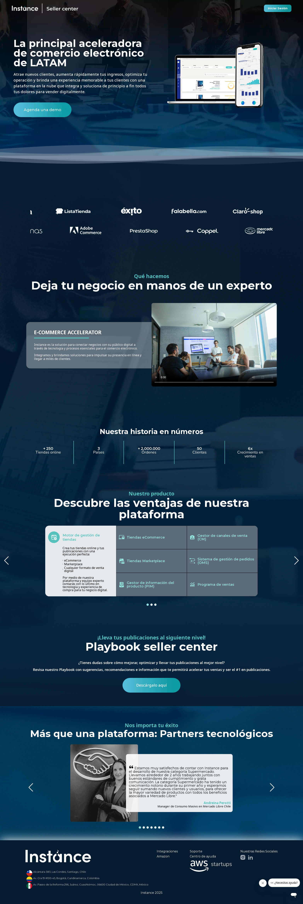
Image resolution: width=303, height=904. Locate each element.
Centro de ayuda (203, 856)
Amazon (163, 856)
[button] (296, 560)
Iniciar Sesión (278, 8)
